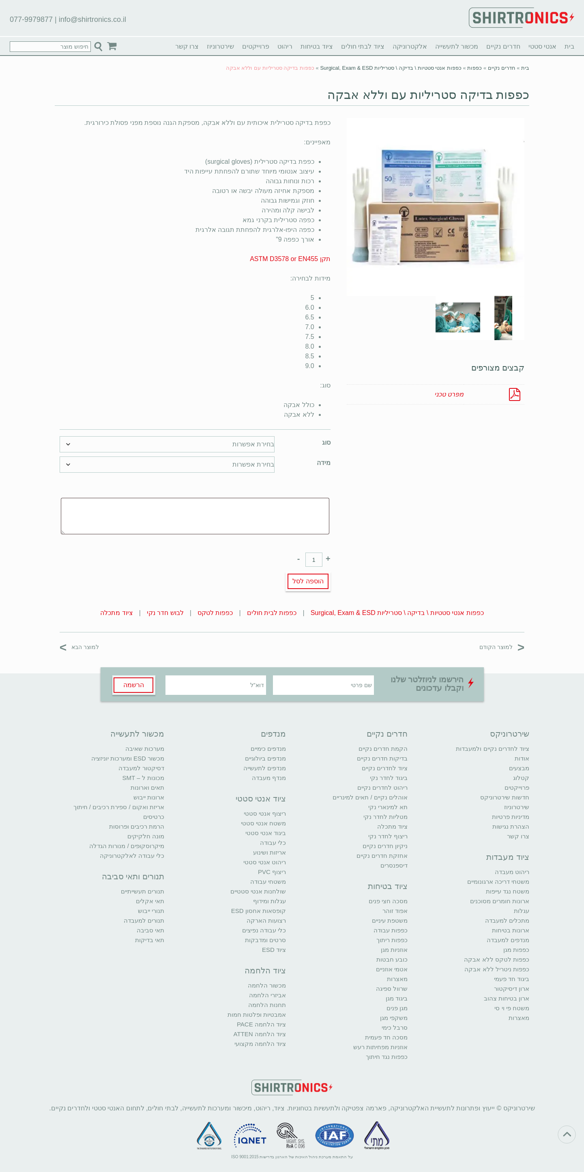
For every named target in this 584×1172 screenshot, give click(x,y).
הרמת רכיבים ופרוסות (136, 826)
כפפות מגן (516, 949)
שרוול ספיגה (392, 988)
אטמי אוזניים (392, 969)
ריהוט (284, 46)
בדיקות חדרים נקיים (382, 758)
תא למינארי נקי (388, 806)
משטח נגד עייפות (507, 891)
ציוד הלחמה (265, 970)
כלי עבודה (273, 842)
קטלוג (521, 777)
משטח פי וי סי (511, 1008)
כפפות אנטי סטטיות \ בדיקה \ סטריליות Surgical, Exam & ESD (391, 68)
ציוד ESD (274, 949)
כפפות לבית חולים (272, 612)
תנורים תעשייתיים (142, 891)
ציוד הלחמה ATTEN (260, 1034)
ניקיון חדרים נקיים (385, 845)
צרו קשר (187, 46)
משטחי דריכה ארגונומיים (498, 881)
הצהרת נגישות (510, 826)
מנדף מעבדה (269, 777)
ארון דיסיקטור (511, 988)
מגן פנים (397, 1008)
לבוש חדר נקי (165, 612)
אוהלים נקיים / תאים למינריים (370, 797)
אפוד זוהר (395, 910)
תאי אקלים (150, 901)
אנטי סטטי (542, 46)
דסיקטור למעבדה (141, 768)
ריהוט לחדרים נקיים (382, 787)
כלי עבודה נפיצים (264, 930)
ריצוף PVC (272, 871)
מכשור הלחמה (267, 985)
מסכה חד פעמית (386, 1037)
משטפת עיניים (390, 920)
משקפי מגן (394, 1017)
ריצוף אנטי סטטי (265, 813)
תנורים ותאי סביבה (133, 876)
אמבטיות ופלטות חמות (257, 1014)
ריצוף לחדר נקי (388, 836)
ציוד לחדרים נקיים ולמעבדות (492, 748)
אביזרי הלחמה (267, 995)
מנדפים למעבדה (508, 939)
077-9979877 (31, 19)
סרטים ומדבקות (265, 939)
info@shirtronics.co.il (92, 19)
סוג (326, 442)
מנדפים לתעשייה (264, 768)
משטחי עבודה (268, 881)
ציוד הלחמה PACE (261, 1024)
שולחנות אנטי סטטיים (258, 891)
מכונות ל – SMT (143, 777)
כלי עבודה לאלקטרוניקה (132, 855)
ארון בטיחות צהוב (506, 998)
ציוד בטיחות (317, 46)
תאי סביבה (150, 930)
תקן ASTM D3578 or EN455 (290, 258)
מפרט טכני (449, 394)
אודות (522, 758)
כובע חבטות (392, 959)
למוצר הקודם (501, 647)
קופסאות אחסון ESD (258, 910)
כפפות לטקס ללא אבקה (496, 959)
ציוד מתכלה (116, 612)
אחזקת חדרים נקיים (382, 855)
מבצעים (519, 768)
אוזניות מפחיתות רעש (380, 1046)
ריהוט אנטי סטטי (264, 862)
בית (569, 46)
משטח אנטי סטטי (263, 823)
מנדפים (273, 733)
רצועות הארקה (266, 920)
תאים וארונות (147, 787)
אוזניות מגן (394, 949)
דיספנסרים (394, 865)
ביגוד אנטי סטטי (265, 832)
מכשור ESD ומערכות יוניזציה (127, 758)
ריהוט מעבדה (512, 871)
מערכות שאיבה (144, 748)
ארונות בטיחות (510, 930)
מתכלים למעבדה (507, 920)
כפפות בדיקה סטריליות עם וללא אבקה (428, 94)
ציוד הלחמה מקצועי (260, 1043)
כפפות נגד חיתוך (387, 1056)
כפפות (474, 68)
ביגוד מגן (397, 998)
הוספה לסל (307, 581)
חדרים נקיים (503, 46)
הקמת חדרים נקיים (383, 748)
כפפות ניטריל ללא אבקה (496, 969)
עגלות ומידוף (269, 901)
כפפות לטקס (215, 612)
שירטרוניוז (220, 46)
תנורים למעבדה (144, 920)
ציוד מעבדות (507, 857)
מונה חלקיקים (145, 836)
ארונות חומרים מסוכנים (499, 901)
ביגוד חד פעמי (511, 978)
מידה (324, 462)
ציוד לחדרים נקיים (385, 768)
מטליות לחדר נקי (385, 816)
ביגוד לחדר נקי (389, 777)
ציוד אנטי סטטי (261, 798)
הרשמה (133, 684)
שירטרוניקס (509, 733)
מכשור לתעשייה (456, 46)
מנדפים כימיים (268, 748)
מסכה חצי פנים (388, 901)
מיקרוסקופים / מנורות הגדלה (126, 845)
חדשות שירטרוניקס (504, 797)
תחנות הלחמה (267, 1004)
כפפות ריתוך (392, 939)
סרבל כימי (395, 1027)
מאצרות (519, 1017)
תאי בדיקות (149, 939)
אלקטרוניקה (410, 46)
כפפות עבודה (391, 930)
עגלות (521, 910)
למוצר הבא (79, 647)
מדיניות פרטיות (510, 816)
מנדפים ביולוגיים (265, 758)
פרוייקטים (255, 46)
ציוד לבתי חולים (362, 46)
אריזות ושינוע (269, 852)
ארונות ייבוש (148, 797)
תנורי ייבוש (151, 910)
